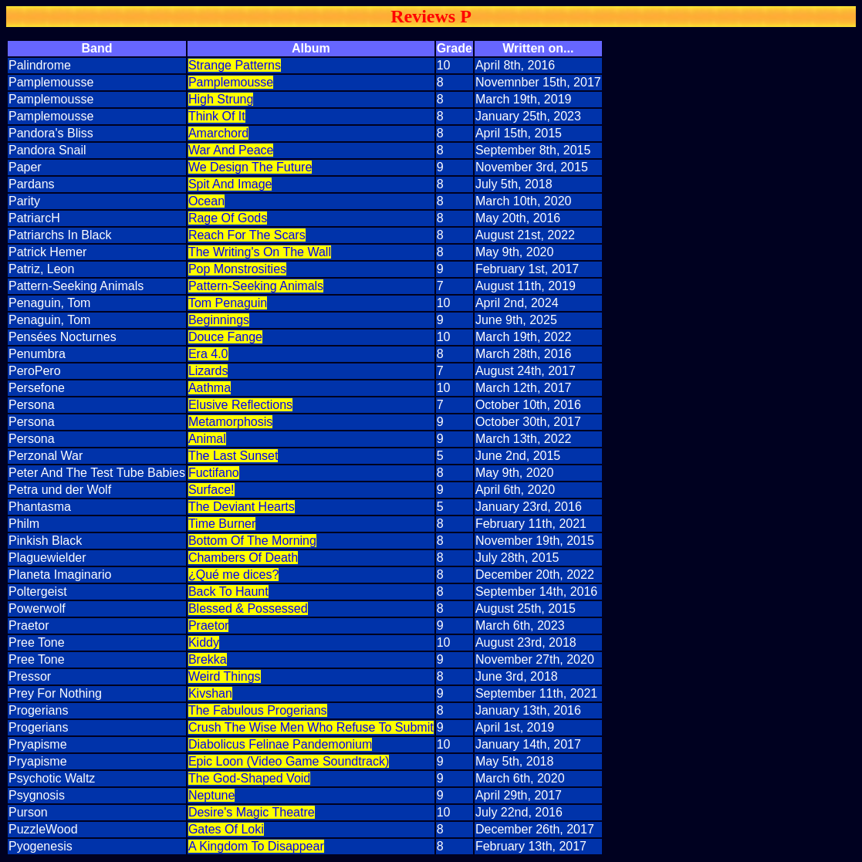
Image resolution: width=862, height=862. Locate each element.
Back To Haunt (228, 591)
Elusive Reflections (240, 404)
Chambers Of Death (243, 557)
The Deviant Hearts (241, 506)
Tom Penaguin (227, 302)
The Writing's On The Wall (259, 252)
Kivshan (210, 693)
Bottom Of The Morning (252, 540)
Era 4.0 (208, 353)
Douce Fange (225, 336)
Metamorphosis (230, 421)
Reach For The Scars (247, 235)
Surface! (211, 489)
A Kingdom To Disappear (256, 846)
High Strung (221, 99)
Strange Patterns (234, 65)
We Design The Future (250, 167)
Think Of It (216, 116)
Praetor (208, 625)
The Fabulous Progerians (257, 710)
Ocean (206, 201)
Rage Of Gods (227, 218)
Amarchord (218, 133)
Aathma (209, 387)
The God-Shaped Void (249, 778)
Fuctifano (213, 472)
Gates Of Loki (226, 829)
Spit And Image (230, 184)
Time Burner (221, 523)
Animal (207, 438)
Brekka (207, 659)
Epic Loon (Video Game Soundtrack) (288, 761)
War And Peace (231, 150)
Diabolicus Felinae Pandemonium (280, 744)
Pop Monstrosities (237, 269)
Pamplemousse (230, 82)
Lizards (208, 370)
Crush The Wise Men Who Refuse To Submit (311, 727)
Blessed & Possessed (248, 608)
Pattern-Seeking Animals (255, 285)
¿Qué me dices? (233, 574)
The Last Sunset (233, 455)
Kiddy (203, 642)
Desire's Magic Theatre (251, 812)
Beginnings (218, 319)
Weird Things (224, 676)
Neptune (211, 795)
